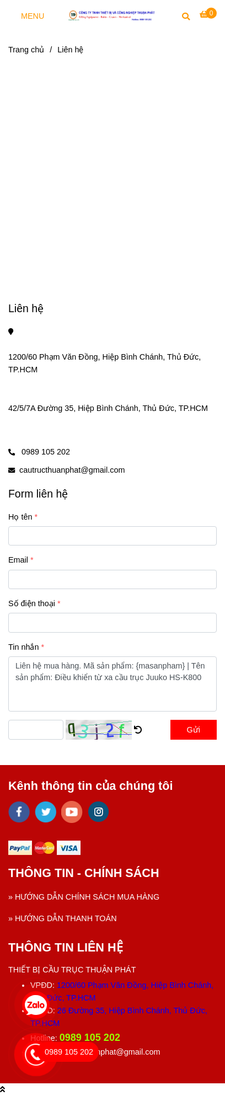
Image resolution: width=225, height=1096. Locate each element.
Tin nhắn (23, 647)
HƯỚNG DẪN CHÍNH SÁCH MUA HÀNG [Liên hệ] (87, 896)
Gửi (193, 729)
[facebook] (19, 812)
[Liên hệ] (112, 15)
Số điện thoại (31, 603)
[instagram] (98, 811)
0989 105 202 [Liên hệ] (44, 451)
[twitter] (45, 812)
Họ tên (20, 516)
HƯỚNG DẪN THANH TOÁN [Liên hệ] (66, 918)
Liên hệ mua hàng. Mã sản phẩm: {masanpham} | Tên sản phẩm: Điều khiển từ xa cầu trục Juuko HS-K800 (112, 684)
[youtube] (72, 812)
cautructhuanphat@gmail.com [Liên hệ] (72, 470)
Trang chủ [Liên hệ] (26, 49)
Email (18, 559)
